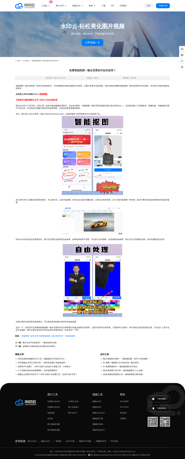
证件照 (50, 418)
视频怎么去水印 (98, 413)
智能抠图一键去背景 (29, 336)
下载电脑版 (159, 399)
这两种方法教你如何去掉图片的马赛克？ (40, 346)
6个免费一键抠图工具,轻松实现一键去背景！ (121, 363)
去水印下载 (70, 441)
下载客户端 (162, 6)
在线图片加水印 (53, 407)
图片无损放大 (73, 407)
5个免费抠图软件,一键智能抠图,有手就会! (120, 367)
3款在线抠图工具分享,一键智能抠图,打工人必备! (123, 370)
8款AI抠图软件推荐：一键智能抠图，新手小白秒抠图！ (126, 359)
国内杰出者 (145, 455)
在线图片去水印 (53, 401)
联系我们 (123, 413)
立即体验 (92, 42)
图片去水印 (32, 441)
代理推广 (123, 418)
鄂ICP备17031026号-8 (77, 455)
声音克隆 (114, 441)
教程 (91, 6)
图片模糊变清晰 (53, 424)
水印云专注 (117, 455)
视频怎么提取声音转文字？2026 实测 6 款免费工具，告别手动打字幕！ (47, 374)
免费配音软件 (101, 441)
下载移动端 (159, 408)
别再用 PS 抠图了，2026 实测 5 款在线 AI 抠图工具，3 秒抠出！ (45, 367)
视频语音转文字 (98, 430)
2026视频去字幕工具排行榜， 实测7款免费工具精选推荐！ (42, 363)
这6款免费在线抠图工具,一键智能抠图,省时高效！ (124, 374)
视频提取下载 (97, 418)
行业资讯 (26, 61)
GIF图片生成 (73, 401)
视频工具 (97, 394)
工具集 (45, 3)
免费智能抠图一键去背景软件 (51, 336)
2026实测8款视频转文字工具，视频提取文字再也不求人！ (42, 359)
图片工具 (52, 394)
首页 (17, 61)
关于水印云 (124, 407)
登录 (148, 6)
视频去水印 (96, 401)
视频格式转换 (97, 424)
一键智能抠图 (69, 336)
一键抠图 (57, 441)
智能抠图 (51, 413)
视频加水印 (96, 407)
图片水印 (60, 6)
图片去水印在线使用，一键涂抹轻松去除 (40, 343)
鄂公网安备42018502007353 (100, 455)
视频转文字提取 (85, 441)
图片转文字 (72, 413)
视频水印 (76, 6)
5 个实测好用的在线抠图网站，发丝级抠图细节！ (38, 370)
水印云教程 (124, 401)
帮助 (122, 394)
